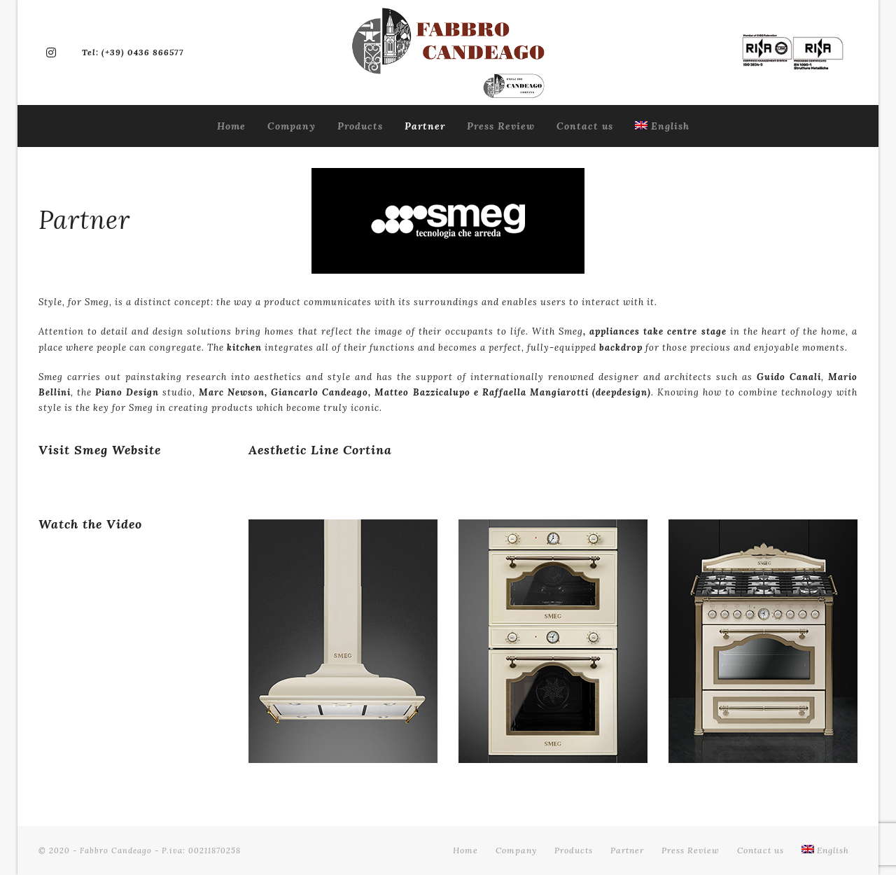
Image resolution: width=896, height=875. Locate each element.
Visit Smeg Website (99, 450)
